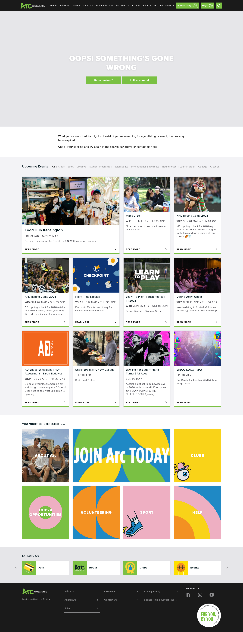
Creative (81, 167)
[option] (45, 568)
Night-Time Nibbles (87, 296)
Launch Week (187, 167)
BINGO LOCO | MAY (189, 369)
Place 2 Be (133, 215)
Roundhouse (169, 167)
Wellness (154, 167)
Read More (71, 249)
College (202, 167)
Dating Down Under (189, 296)
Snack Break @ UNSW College (94, 369)
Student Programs (99, 167)
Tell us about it (140, 80)
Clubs (61, 167)
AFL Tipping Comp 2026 (40, 296)
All (53, 167)
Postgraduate (120, 167)
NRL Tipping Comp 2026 (192, 215)
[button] (15, 567)
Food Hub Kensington (44, 230)
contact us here (147, 147)
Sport (71, 167)
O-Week (214, 167)
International (138, 167)
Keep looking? (103, 80)
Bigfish (46, 599)
